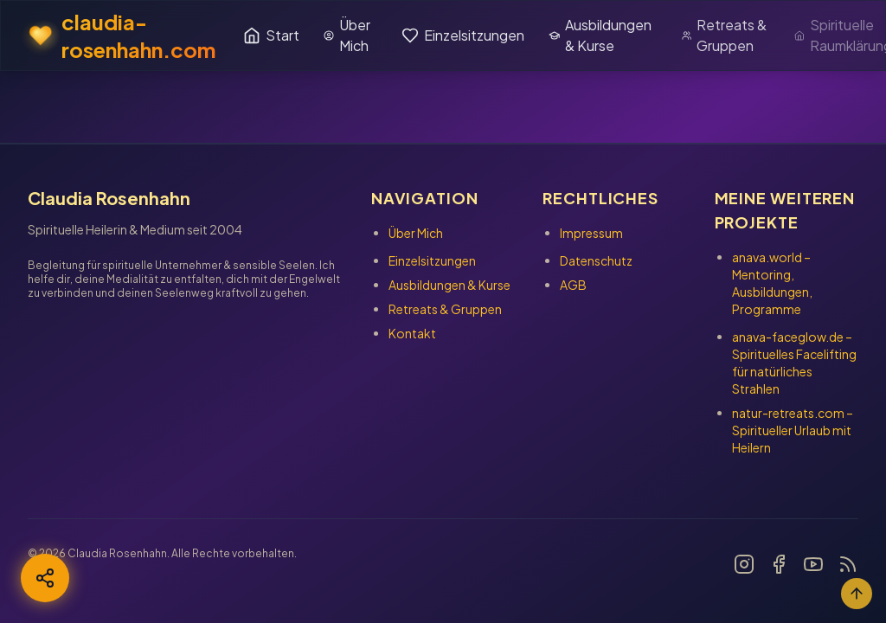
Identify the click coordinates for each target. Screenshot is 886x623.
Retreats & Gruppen (724, 35)
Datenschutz (596, 260)
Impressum (591, 233)
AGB (573, 284)
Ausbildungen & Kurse (600, 35)
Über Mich (347, 35)
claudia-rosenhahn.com (122, 35)
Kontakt (412, 333)
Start (271, 35)
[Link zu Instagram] (744, 564)
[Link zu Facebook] (778, 564)
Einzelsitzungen (462, 35)
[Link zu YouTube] (813, 564)
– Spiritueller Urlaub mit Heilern (792, 430)
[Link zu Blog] (848, 564)
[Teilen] (45, 578)
